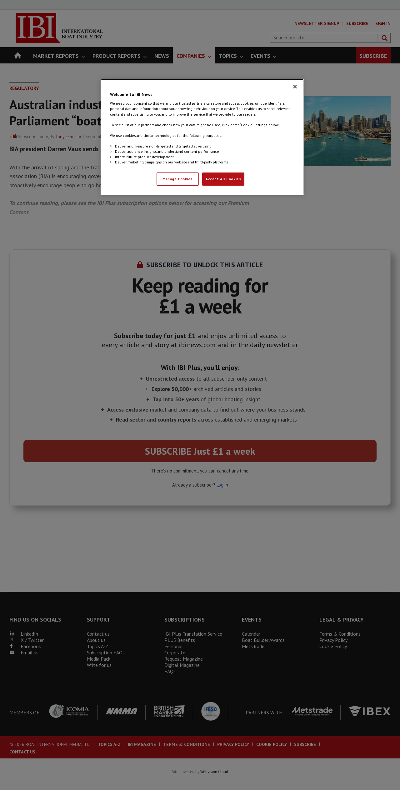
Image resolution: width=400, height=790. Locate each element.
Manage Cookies (177, 179)
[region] (202, 137)
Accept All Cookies (223, 179)
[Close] (295, 86)
